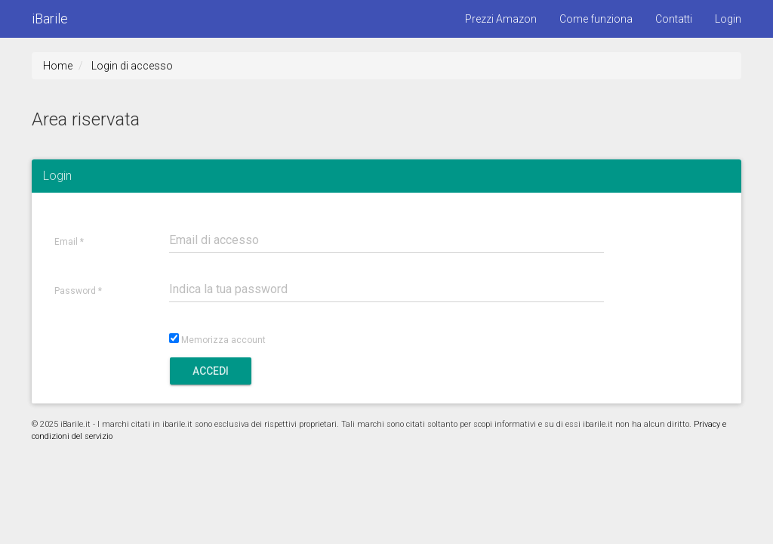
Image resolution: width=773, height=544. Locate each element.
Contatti (673, 19)
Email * (69, 242)
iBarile (50, 18)
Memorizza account (223, 340)
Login (728, 19)
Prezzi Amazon (501, 19)
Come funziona (596, 19)
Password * (78, 291)
